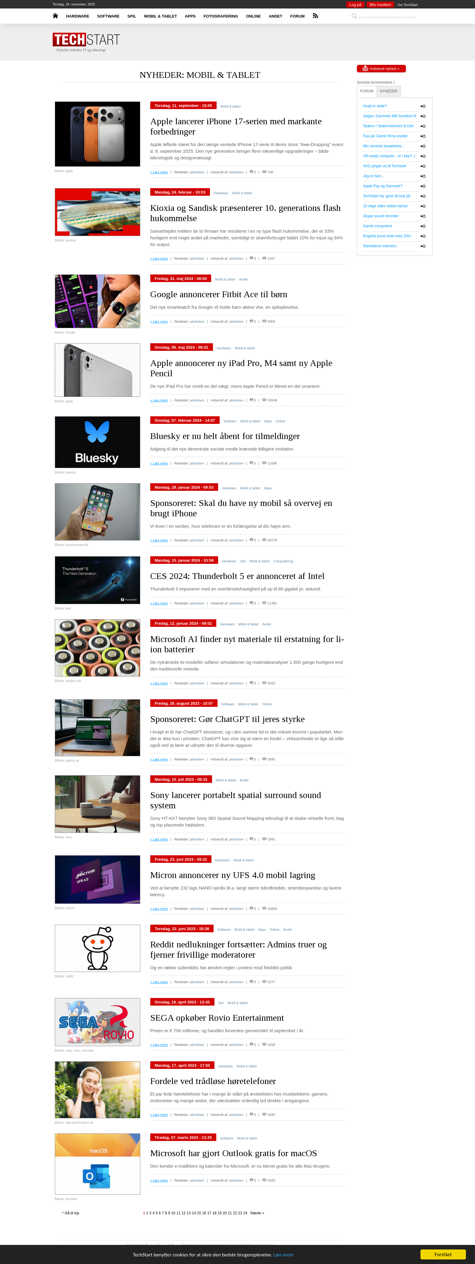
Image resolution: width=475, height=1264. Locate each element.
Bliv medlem (380, 4)
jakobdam (197, 172)
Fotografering (283, 561)
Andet (243, 279)
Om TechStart (407, 5)
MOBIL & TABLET (160, 16)
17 (209, 1213)
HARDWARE (77, 16)
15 (199, 1213)
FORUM (297, 16)
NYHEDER (389, 91)
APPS (190, 16)
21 (230, 1213)
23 (240, 1213)
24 (245, 1213)
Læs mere (283, 1255)
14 (194, 1213)
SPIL (132, 16)
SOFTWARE (108, 16)
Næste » (256, 1213)
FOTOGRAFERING (221, 16)
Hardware (221, 193)
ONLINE (253, 16)
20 (225, 1213)
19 (219, 1213)
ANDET (275, 16)
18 (214, 1213)
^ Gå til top (70, 1213)
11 (178, 1213)
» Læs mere (159, 172)
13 (189, 1213)
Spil (243, 561)
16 (204, 1213)
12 (183, 1213)
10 (173, 1213)
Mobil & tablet (231, 106)
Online (280, 421)
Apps (268, 421)
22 (235, 1213)
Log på (355, 4)
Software (229, 421)
